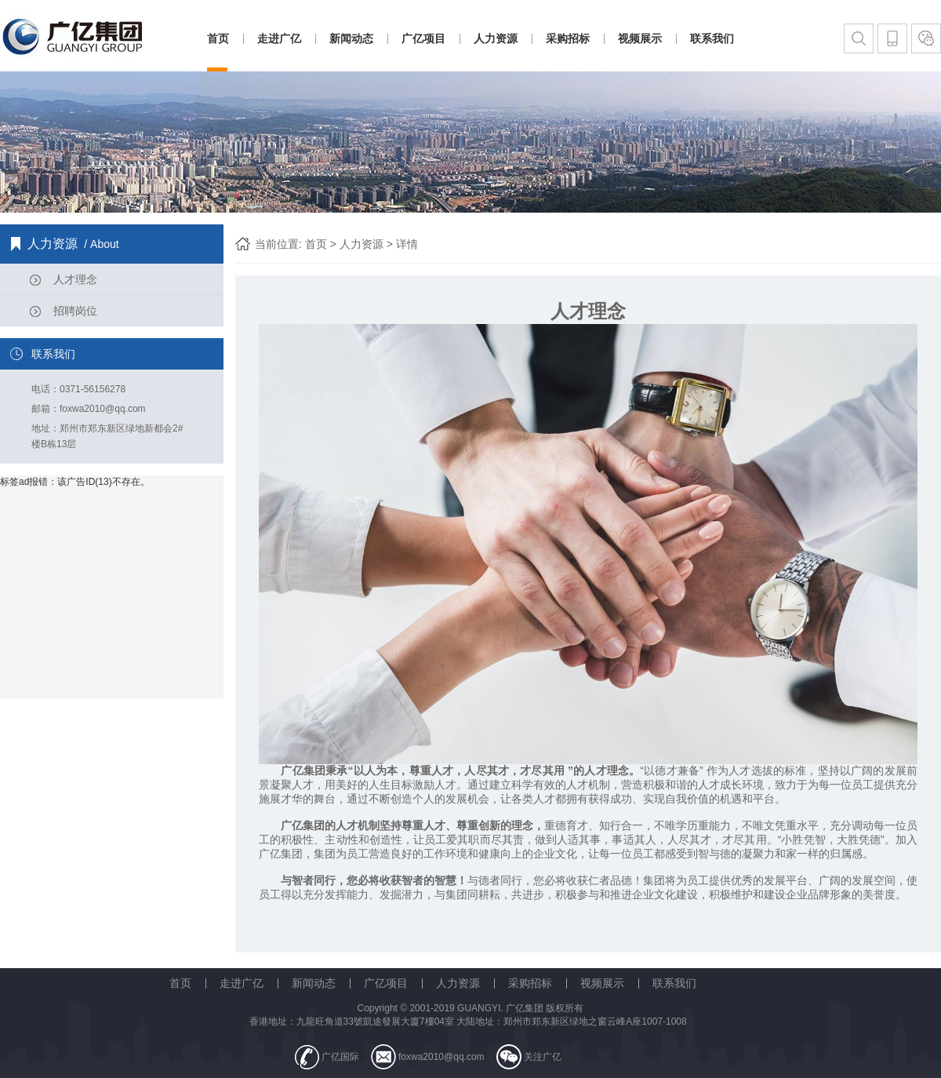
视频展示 (640, 38)
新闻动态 (351, 38)
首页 (218, 38)
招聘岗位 (75, 310)
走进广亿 (279, 38)
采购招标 (568, 38)
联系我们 (712, 38)
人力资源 (496, 38)
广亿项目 (423, 38)
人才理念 (75, 279)
